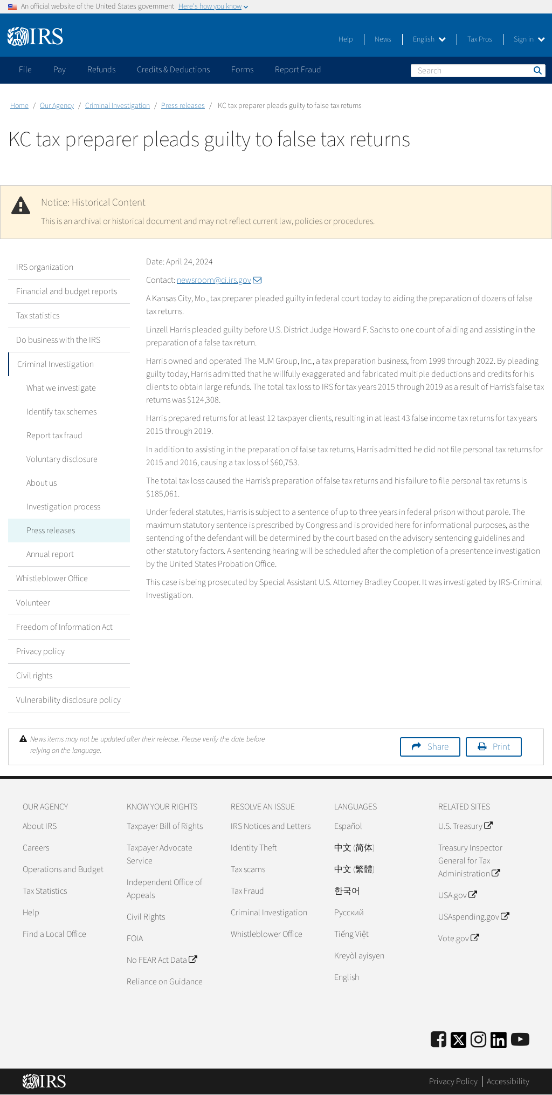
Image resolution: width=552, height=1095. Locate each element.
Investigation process (61, 507)
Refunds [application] (101, 70)
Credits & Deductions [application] (173, 70)
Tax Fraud (247, 891)
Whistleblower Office (52, 578)
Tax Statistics (45, 891)
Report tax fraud (52, 435)
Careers (36, 848)
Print (501, 746)
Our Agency (57, 105)
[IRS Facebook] (438, 1040)
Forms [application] (242, 70)
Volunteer (33, 603)
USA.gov (457, 895)
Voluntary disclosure (59, 459)
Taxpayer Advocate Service (159, 854)
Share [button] (437, 746)
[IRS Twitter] (459, 1043)
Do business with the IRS (58, 340)
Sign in (529, 39)
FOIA (135, 938)
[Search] (478, 70)
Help (346, 39)
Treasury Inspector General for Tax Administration (470, 861)
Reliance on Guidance (165, 982)
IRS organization (44, 267)
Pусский (349, 913)
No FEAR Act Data (162, 960)
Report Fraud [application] (298, 70)
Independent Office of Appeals (164, 888)
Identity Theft (254, 848)
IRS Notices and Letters (270, 826)
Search (537, 70)
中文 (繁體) (354, 869)
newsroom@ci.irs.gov (219, 280)
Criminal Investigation (117, 105)
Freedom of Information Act (64, 627)
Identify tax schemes (59, 412)
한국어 (347, 891)
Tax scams (248, 869)
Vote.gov (458, 938)
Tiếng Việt (351, 934)
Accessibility (508, 1081)
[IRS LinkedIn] (499, 1043)
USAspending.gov (473, 917)
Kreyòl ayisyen (359, 956)
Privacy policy (40, 651)
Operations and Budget (63, 869)
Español (348, 826)
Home (19, 105)
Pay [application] (59, 70)
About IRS (40, 826)
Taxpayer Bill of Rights (165, 826)
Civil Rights (146, 917)
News (383, 39)
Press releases (183, 105)
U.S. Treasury (465, 826)
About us (39, 483)
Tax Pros (479, 39)
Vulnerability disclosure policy (68, 700)
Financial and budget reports (66, 291)
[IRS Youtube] (520, 1040)
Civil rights (34, 676)
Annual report (48, 554)
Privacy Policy (453, 1081)
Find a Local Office (54, 934)
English (429, 39)
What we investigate (59, 388)
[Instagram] (478, 1040)
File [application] (25, 70)
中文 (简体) (354, 848)
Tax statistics (37, 316)
